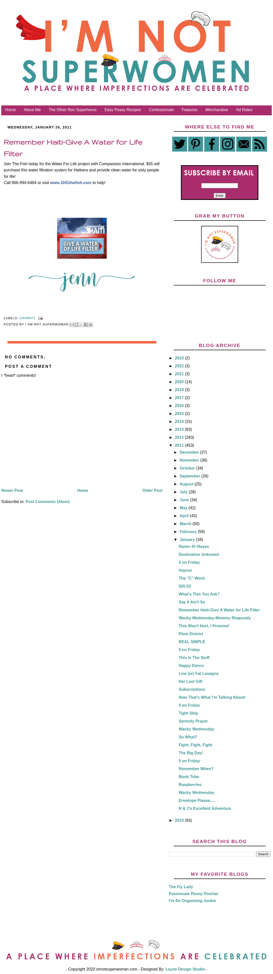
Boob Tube (189, 777)
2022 (180, 366)
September (190, 476)
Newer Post (12, 490)
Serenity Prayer (193, 721)
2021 (180, 374)
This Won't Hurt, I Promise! (204, 626)
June (185, 500)
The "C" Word (192, 578)
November (190, 460)
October (188, 468)
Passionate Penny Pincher (193, 894)
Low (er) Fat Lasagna (198, 673)
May (184, 508)
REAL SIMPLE (192, 642)
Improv (185, 570)
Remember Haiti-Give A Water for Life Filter (219, 610)
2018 (180, 390)
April (185, 516)
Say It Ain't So (192, 602)
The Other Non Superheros (73, 110)
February (189, 532)
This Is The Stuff (194, 658)
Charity (27, 318)
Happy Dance (191, 665)
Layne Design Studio (185, 969)
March (186, 524)
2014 (180, 421)
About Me (32, 110)
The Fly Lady (181, 887)
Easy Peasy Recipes (122, 110)
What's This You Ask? (199, 594)
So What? (188, 737)
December (190, 452)
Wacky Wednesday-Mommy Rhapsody (215, 618)
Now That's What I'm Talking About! (212, 697)
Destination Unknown (199, 554)
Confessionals (161, 110)
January (188, 539)
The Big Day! (191, 753)
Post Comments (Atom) (48, 502)
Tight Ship (188, 713)
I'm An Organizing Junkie (192, 901)
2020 (180, 382)
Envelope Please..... (197, 800)
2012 (180, 437)
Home (10, 110)
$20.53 (185, 586)
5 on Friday (189, 562)
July (184, 492)
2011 (180, 445)
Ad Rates (244, 110)
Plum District (191, 634)
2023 (180, 358)
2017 (180, 398)
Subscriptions (192, 689)
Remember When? (196, 769)
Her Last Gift (191, 681)
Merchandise (216, 110)
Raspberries (190, 785)
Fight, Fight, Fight (195, 745)
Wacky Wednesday (196, 729)
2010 (180, 820)
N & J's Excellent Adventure (205, 808)
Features (189, 110)
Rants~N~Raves (194, 546)
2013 (180, 429)
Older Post (152, 490)
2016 (180, 406)
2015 (180, 413)
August (187, 484)
